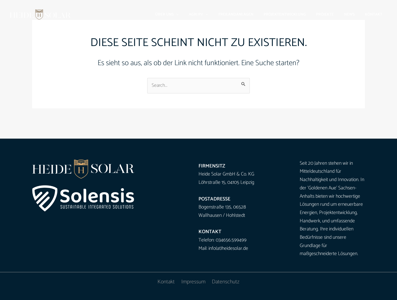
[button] (192, 14)
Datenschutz (225, 282)
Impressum (193, 282)
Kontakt (166, 282)
